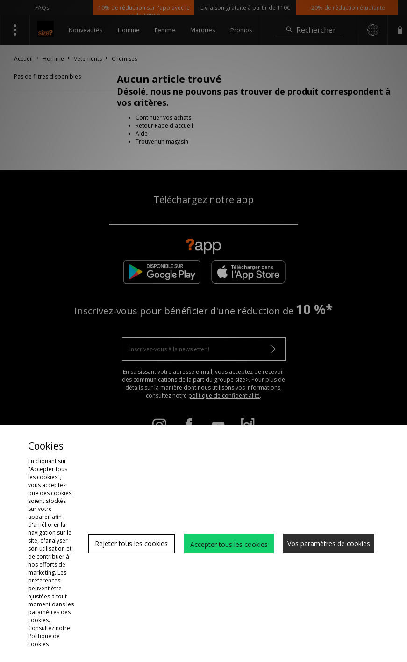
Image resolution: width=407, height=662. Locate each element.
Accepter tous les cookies (229, 544)
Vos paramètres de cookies (328, 543)
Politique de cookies (44, 640)
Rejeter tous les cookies (131, 543)
